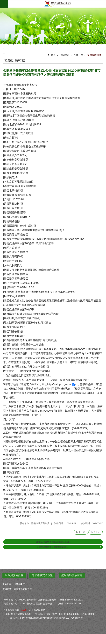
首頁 (53, 55)
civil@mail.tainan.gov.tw (34, 618)
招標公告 (78, 55)
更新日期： (8, 584)
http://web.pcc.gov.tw (59, 384)
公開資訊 (64, 55)
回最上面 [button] (95, 532)
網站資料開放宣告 (71, 575)
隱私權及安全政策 (42, 575)
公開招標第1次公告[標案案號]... (53, 547)
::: (3, 47)
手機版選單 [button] (4, 4)
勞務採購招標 (94, 55)
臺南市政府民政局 (57, 4)
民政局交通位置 (14, 575)
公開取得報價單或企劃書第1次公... (53, 541)
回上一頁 (80, 532)
